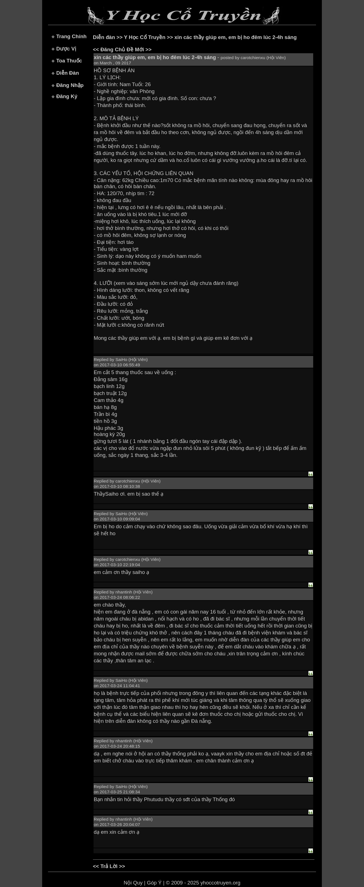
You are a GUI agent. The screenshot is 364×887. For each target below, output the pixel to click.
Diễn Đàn (67, 73)
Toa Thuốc (69, 61)
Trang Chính (71, 36)
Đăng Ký (66, 96)
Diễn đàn (104, 37)
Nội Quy (133, 883)
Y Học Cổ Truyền (145, 37)
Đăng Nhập (69, 85)
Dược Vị (66, 49)
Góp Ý (154, 883)
